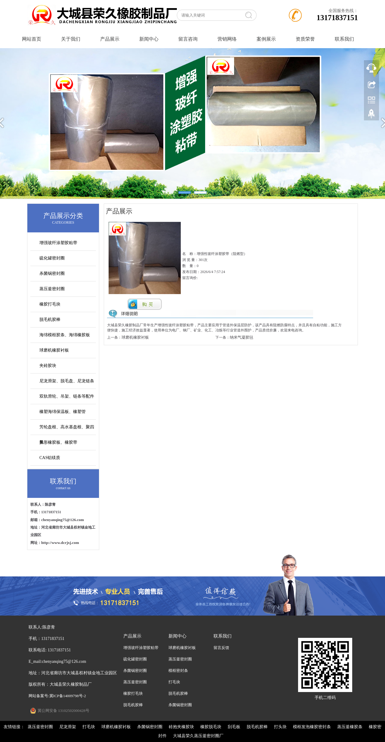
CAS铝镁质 (49, 457)
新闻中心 (149, 39)
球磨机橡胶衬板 (54, 350)
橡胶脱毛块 (210, 727)
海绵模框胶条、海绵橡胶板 (64, 335)
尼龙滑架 (67, 727)
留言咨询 (188, 39)
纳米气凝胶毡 (241, 337)
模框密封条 (178, 670)
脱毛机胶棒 (49, 319)
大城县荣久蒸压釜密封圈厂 (198, 736)
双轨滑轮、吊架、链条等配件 (66, 396)
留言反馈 (221, 647)
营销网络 (227, 39)
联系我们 (344, 39)
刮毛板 (234, 727)
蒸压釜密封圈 (52, 289)
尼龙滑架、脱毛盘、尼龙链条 (66, 381)
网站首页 (31, 39)
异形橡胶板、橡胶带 (58, 442)
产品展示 (109, 39)
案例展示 (266, 39)
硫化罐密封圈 (52, 258)
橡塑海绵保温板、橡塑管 (62, 411)
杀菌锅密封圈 (52, 273)
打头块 (280, 727)
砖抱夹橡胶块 (181, 727)
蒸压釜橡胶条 (349, 727)
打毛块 (174, 682)
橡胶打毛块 (49, 304)
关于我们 (70, 39)
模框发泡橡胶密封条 (312, 727)
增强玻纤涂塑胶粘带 (58, 243)
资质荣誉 (305, 39)
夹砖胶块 (47, 365)
